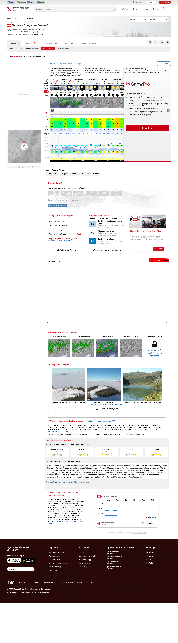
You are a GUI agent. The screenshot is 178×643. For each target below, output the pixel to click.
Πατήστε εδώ (53, 434)
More (46, 103)
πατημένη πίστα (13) (65, 240)
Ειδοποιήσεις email (87, 556)
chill (46, 126)
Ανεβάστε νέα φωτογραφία (107, 409)
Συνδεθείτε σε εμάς (74, 582)
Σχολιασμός (90, 582)
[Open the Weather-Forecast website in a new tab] (40, 2)
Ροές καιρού (84, 567)
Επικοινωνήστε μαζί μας (53, 582)
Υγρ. (46, 129)
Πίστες (96, 174)
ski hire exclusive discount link (27, 56)
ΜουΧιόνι (53, 570)
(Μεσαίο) (32, 48)
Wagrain (30, 18)
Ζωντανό (31, 43)
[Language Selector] (151, 2)
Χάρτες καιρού (63, 48)
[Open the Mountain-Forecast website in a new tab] (21, 2)
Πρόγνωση (14, 43)
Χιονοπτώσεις (55, 559)
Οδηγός (65, 174)
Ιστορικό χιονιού (50, 43)
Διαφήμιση (22, 582)
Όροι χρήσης (12, 593)
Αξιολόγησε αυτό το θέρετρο (58, 486)
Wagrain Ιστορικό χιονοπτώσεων (107, 250)
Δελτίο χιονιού (52, 174)
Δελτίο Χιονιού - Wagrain (66, 250)
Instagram (150, 556)
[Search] (114, 8)
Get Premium (165, 2)
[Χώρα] (138, 19)
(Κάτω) (47, 48)
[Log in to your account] (167, 9)
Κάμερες (85, 174)
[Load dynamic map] (24, 146)
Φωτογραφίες (55, 567)
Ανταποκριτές (85, 563)
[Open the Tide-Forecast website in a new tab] (31, 2)
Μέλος (82, 552)
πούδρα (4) (52, 240)
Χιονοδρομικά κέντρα (58, 552)
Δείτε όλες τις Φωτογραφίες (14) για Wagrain (107, 404)
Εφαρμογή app (85, 559)
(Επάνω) (16, 48)
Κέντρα (10, 18)
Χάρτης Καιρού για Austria (58, 431)
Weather (126, 9)
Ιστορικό (75, 174)
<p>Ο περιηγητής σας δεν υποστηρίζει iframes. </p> (127, 511)
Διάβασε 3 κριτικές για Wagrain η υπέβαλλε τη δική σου (67, 482)
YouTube (149, 563)
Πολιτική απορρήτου (27, 593)
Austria (20, 18)
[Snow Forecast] (18, 9)
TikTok (149, 559)
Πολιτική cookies (43, 593)
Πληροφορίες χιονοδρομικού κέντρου (80, 43)
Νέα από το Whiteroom (58, 563)
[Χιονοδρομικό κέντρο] (158, 19)
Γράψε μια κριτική (80, 486)
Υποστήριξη (35, 582)
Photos (145, 9)
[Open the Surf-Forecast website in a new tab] (11, 2)
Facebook (150, 552)
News (136, 9)
